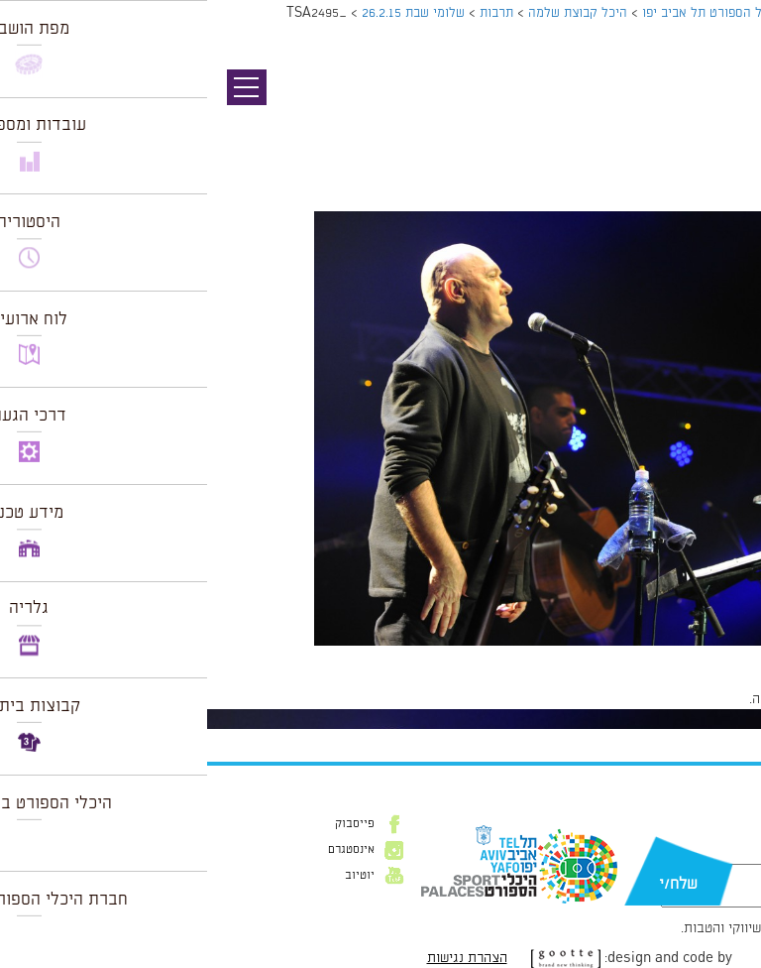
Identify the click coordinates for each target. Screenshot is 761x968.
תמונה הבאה (726, 124)
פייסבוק (147, 824)
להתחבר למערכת (695, 699)
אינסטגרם (144, 850)
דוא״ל (719, 854)
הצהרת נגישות (260, 958)
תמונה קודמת (724, 104)
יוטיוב (152, 876)
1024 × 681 (640, 656)
